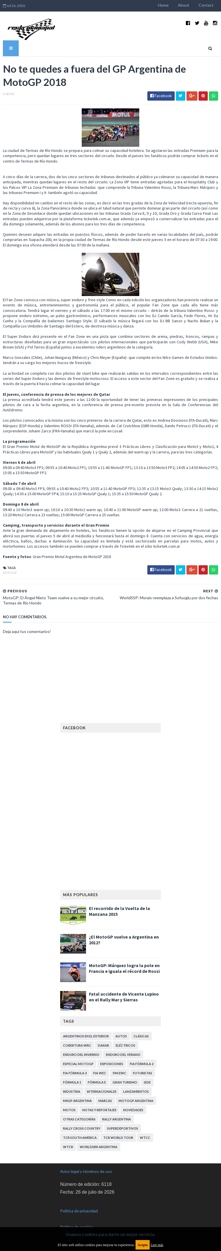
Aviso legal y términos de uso (86, 1171)
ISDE (147, 1082)
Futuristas (142, 1073)
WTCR (68, 1147)
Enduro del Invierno (81, 1054)
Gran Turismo (125, 1082)
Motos (69, 1110)
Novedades (133, 1110)
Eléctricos (125, 1045)
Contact (206, 5)
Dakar (103, 1045)
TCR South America (80, 1137)
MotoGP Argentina (136, 1101)
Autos (121, 1036)
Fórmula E (97, 1082)
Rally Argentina (116, 1119)
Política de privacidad (79, 1210)
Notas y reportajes (99, 1110)
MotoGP (10, 572)
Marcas (105, 1101)
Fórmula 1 (72, 1082)
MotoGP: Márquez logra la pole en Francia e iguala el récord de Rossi (124, 968)
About (183, 5)
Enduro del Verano (123, 1054)
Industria (71, 1091)
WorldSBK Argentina (98, 1147)
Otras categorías (79, 1119)
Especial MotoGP (78, 1064)
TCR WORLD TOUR (118, 1137)
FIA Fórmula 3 (75, 1073)
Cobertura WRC (77, 1045)
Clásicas (141, 1036)
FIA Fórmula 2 (141, 1064)
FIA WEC (99, 1073)
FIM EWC (119, 1073)
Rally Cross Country (81, 1128)
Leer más (156, 1245)
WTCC (145, 1137)
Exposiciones (111, 1064)
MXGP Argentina (77, 1101)
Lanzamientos (136, 1091)
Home (163, 5)
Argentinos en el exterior (86, 1036)
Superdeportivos (122, 1128)
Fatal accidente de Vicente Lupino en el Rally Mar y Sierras (124, 997)
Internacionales (102, 1091)
